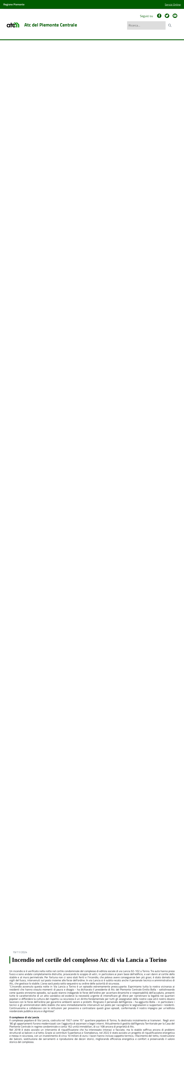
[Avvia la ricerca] (170, 25)
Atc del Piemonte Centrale (50, 24)
